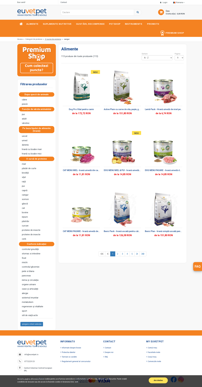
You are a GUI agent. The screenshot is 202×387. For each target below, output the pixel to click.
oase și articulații (30, 289)
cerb (24, 239)
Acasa (20, 39)
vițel (24, 177)
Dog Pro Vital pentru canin (81, 109)
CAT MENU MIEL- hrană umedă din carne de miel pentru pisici (81, 170)
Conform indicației (37, 244)
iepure (25, 217)
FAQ (106, 357)
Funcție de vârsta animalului (37, 109)
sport (24, 311)
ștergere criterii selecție (31, 324)
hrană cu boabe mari (32, 149)
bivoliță (25, 172)
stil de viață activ (30, 315)
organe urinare (29, 284)
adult (24, 118)
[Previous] (102, 253)
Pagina (177, 54)
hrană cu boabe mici (31, 153)
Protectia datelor (68, 352)
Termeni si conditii (69, 357)
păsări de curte (29, 168)
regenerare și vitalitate (32, 306)
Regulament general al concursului (76, 361)
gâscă (25, 203)
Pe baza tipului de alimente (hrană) (36, 129)
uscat (24, 136)
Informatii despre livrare (71, 348)
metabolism (27, 302)
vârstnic (26, 123)
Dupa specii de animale (37, 94)
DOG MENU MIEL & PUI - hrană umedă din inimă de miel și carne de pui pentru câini (122, 170)
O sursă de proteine (53, 39)
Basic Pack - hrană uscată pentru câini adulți (122, 231)
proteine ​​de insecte (31, 230)
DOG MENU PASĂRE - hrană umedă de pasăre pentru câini (163, 170)
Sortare (145, 54)
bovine (25, 212)
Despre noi (109, 352)
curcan (25, 225)
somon (25, 199)
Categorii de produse (33, 39)
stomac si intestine (31, 253)
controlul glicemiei (30, 266)
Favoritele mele (154, 352)
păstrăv (25, 221)
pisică (24, 104)
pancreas (26, 275)
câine (24, 99)
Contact (63, 2)
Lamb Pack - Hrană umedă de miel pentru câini (163, 109)
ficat (24, 258)
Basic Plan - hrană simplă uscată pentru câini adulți (163, 231)
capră (24, 190)
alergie (25, 293)
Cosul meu (152, 357)
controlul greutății (30, 249)
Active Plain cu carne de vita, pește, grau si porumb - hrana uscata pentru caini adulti (122, 109)
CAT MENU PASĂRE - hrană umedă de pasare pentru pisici (81, 231)
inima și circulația (30, 280)
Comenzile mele (154, 361)
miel (24, 164)
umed (24, 140)
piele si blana (28, 271)
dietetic (25, 145)
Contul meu (152, 348)
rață (24, 181)
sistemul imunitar (30, 297)
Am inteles (158, 380)
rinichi (24, 262)
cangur (25, 195)
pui (23, 114)
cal (23, 208)
